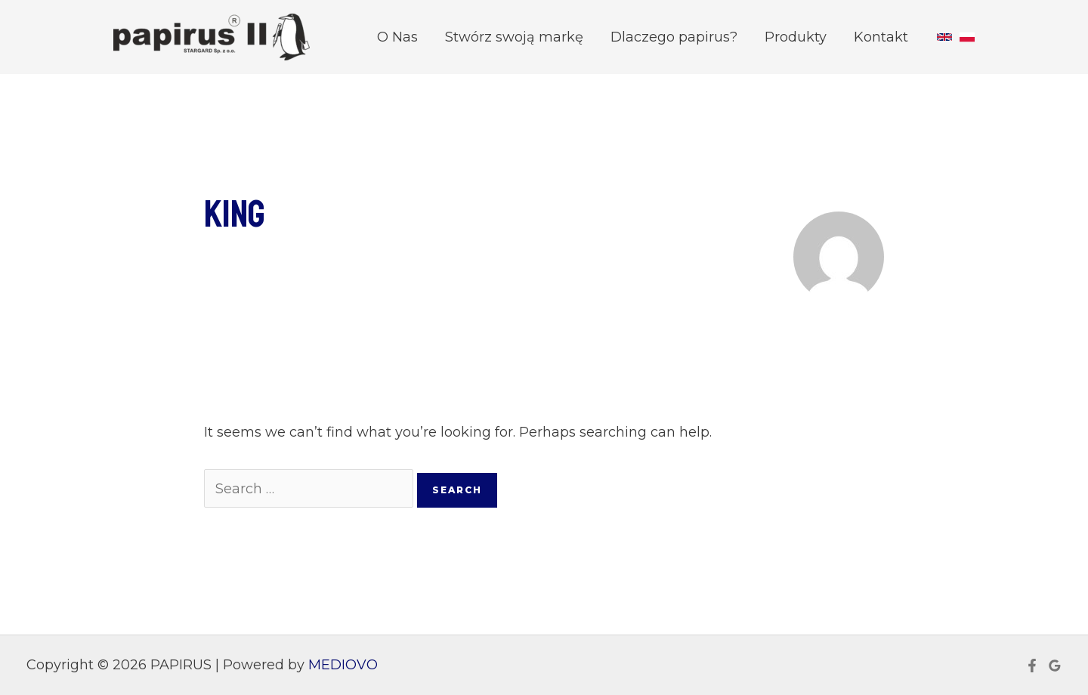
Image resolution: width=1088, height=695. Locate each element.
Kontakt (881, 37)
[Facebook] (1032, 665)
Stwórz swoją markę (514, 37)
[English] (944, 37)
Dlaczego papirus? (673, 37)
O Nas (397, 37)
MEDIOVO (343, 664)
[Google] (1055, 665)
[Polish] (967, 37)
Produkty (796, 37)
